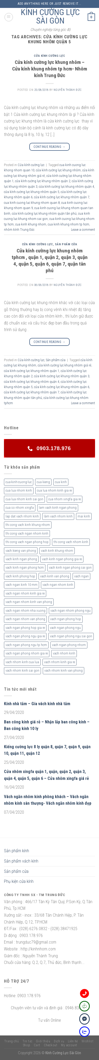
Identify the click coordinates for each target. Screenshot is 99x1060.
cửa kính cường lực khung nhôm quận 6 (61, 387)
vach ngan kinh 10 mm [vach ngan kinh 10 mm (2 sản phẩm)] (21, 585)
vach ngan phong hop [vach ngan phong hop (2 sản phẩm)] (65, 619)
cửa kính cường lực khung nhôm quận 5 (31, 192)
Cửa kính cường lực (49, 56)
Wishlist (87, 1041)
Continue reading (49, 146)
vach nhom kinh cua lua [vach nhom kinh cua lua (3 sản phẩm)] (22, 662)
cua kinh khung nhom (30, 224)
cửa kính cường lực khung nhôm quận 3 (61, 376)
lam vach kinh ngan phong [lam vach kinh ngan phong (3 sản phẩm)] (58, 508)
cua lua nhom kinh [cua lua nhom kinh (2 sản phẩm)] (19, 490)
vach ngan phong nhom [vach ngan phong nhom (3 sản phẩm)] (69, 645)
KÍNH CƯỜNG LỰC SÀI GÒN (50, 16)
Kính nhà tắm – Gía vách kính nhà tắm (37, 703)
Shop (26, 1045)
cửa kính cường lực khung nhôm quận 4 (66, 187)
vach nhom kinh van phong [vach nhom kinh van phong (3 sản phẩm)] (63, 670)
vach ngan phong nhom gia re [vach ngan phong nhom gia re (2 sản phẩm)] (27, 653)
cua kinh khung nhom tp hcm (68, 224)
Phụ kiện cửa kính (19, 881)
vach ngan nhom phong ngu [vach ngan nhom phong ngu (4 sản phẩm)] (70, 611)
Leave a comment (83, 230)
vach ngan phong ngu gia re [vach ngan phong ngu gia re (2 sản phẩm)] (25, 636)
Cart (37, 1045)
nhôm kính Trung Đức (19, 230)
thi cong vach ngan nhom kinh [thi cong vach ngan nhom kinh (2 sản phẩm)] (27, 533)
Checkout (51, 1045)
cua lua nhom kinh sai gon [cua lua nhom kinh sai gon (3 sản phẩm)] (24, 499)
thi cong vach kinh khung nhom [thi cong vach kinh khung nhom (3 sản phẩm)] (28, 525)
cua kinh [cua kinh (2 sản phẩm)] (61, 482)
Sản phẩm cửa (66, 244)
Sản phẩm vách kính (21, 861)
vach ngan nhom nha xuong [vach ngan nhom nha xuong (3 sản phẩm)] (25, 611)
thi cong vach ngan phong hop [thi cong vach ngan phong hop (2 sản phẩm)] (27, 542)
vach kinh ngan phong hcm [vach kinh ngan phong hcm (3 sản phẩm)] (25, 567)
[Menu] (8, 17)
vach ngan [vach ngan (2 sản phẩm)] (81, 576)
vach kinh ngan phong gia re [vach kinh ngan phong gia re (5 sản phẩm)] (62, 559)
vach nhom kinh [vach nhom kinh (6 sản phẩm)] (64, 653)
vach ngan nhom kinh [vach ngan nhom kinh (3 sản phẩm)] (58, 585)
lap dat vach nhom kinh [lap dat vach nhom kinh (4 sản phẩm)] (22, 516)
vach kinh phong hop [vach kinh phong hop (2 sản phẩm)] (20, 576)
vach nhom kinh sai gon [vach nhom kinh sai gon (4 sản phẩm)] (22, 670)
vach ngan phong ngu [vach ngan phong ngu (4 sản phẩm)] (65, 628)
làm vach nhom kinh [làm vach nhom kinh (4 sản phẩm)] (58, 516)
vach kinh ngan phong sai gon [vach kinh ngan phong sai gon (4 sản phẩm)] (70, 567)
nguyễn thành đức (68, 90)
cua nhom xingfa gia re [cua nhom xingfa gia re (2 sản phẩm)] (64, 499)
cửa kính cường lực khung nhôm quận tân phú (44, 213)
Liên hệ (73, 1041)
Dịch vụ (59, 1041)
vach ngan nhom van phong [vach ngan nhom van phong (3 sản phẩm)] (25, 619)
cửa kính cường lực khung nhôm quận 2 (42, 181)
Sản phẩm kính (16, 850)
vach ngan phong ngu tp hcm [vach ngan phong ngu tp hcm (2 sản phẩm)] (26, 645)
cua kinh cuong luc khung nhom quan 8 (32, 203)
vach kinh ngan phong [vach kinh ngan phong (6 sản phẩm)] (21, 559)
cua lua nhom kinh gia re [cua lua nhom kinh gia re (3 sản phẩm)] (54, 490)
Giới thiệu (43, 1041)
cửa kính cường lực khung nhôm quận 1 (31, 371)
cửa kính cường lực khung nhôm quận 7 (61, 197)
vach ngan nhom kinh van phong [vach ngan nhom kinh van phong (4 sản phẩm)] (29, 602)
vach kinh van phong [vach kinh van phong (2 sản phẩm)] (54, 576)
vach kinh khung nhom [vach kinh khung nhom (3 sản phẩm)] (57, 551)
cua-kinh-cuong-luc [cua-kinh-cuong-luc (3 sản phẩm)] (19, 482)
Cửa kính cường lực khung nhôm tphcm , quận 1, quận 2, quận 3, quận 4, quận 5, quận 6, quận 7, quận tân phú (50, 261)
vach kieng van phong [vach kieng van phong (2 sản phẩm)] (21, 551)
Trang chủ (11, 1041)
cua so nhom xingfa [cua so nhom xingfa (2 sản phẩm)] (20, 508)
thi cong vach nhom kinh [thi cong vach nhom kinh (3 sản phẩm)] (71, 542)
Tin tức (27, 1041)
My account (69, 1045)
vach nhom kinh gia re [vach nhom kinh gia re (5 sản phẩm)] (59, 662)
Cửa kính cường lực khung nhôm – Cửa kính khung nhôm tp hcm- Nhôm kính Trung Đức (49, 68)
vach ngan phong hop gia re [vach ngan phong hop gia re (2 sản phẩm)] (25, 628)
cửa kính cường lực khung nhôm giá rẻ (64, 365)
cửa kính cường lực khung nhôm (58, 170)
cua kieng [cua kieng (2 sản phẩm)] (43, 482)
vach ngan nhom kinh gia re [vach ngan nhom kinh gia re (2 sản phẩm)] (25, 593)
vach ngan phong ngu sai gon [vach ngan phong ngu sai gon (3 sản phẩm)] (71, 636)
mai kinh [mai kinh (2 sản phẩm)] (84, 516)
